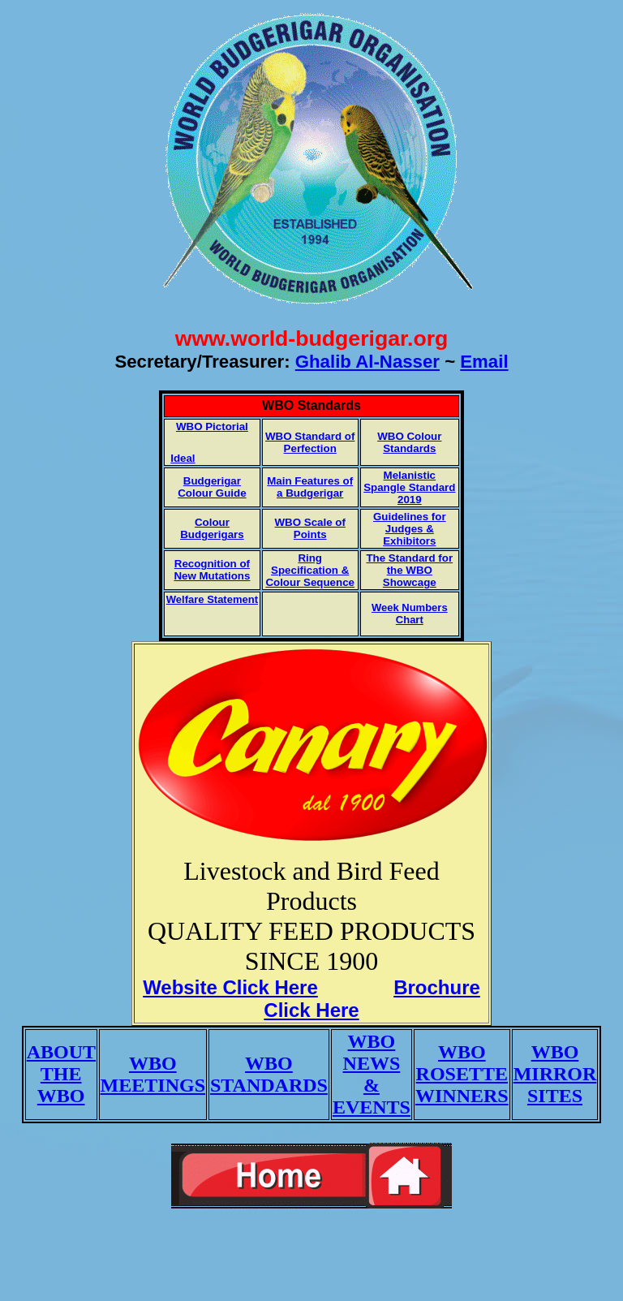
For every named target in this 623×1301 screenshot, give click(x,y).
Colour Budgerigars (212, 528)
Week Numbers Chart (410, 613)
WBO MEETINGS (153, 1074)
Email (484, 361)
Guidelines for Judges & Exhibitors (409, 528)
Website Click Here (230, 987)
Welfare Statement (212, 599)
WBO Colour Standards (409, 442)
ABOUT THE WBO (61, 1073)
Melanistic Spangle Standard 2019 (409, 487)
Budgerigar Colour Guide (212, 487)
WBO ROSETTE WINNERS (462, 1073)
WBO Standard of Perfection (309, 442)
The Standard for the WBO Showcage (409, 570)
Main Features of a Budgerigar (310, 487)
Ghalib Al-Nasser (367, 361)
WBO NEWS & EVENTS (371, 1074)
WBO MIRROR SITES (555, 1073)
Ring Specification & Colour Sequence (309, 570)
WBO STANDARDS (269, 1074)
